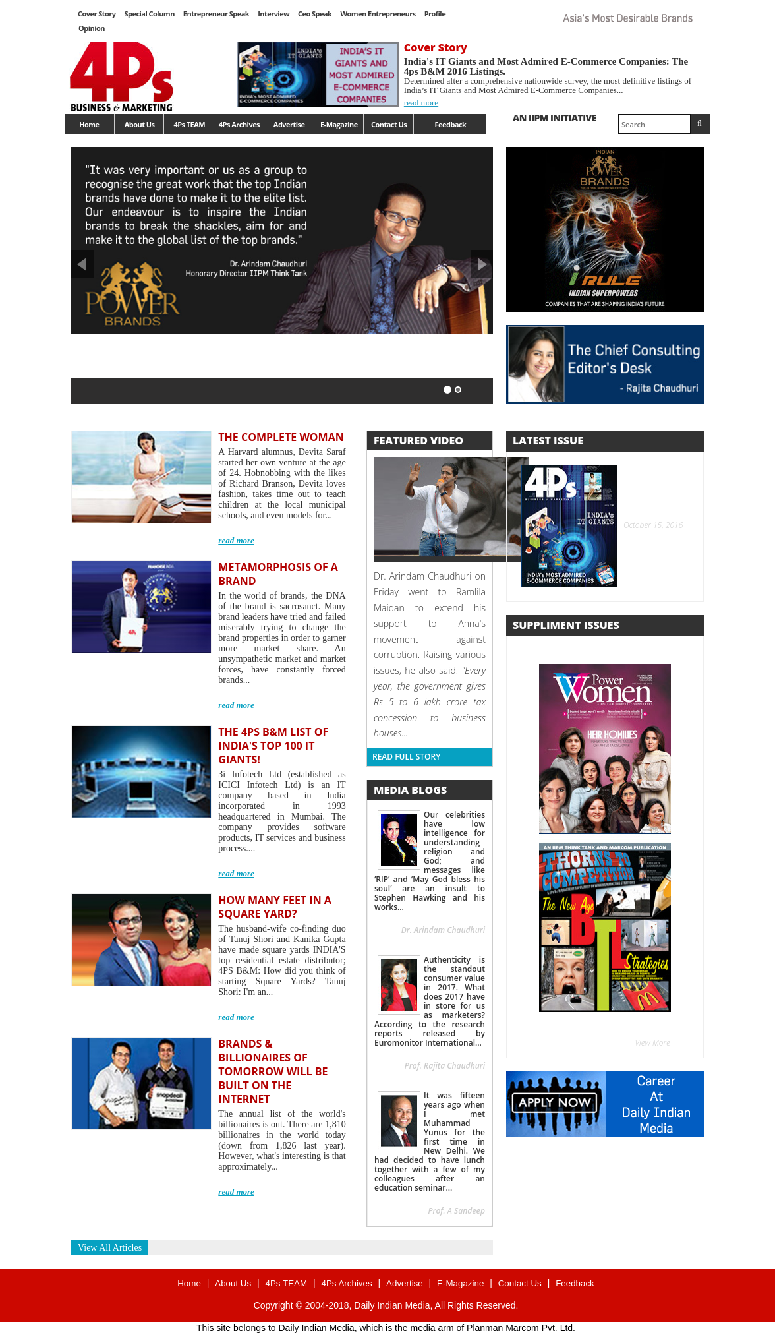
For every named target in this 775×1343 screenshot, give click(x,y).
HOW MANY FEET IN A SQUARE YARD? (274, 907)
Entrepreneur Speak (216, 13)
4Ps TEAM (189, 124)
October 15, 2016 (651, 525)
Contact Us (389, 124)
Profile (434, 13)
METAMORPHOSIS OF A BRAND (278, 574)
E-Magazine (339, 124)
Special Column (149, 13)
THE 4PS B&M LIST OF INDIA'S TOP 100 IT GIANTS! (273, 746)
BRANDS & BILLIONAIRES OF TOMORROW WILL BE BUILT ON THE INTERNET (273, 1071)
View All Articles (110, 1248)
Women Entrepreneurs (377, 13)
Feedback (451, 124)
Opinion (91, 28)
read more (421, 102)
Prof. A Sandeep (456, 1210)
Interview (273, 13)
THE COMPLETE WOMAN (280, 437)
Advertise (289, 124)
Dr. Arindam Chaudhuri (443, 930)
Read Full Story (406, 756)
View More (653, 1042)
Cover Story (96, 13)
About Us (140, 124)
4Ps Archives (239, 124)
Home (89, 124)
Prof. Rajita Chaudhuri (445, 1065)
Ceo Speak (314, 13)
